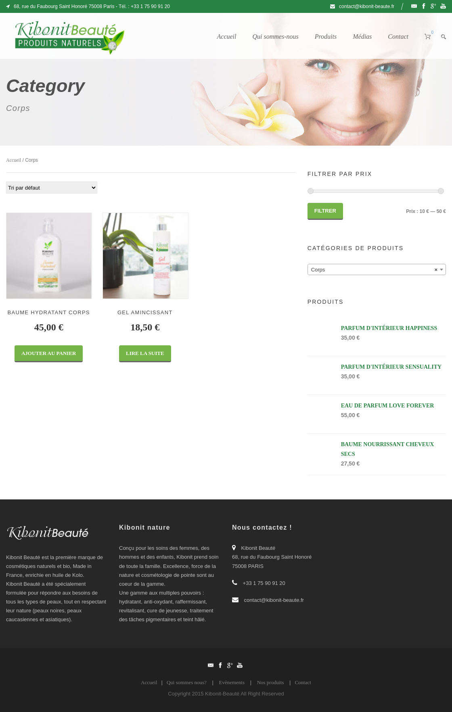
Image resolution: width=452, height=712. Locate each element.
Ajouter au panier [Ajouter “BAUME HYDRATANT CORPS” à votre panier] (48, 353)
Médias (362, 36)
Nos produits (270, 682)
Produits (326, 36)
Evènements (232, 682)
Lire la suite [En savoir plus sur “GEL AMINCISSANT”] (145, 353)
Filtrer (325, 211)
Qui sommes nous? (187, 682)
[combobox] (377, 269)
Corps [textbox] (374, 270)
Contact (398, 36)
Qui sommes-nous (275, 36)
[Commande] (51, 188)
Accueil (226, 36)
